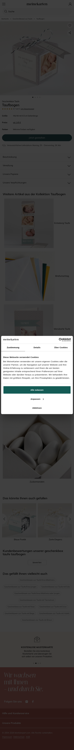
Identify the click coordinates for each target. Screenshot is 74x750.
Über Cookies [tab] (61, 347)
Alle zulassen (36, 390)
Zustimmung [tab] (13, 347)
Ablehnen (37, 408)
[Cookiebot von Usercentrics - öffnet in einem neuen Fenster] (59, 340)
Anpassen (37, 399)
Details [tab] (37, 347)
